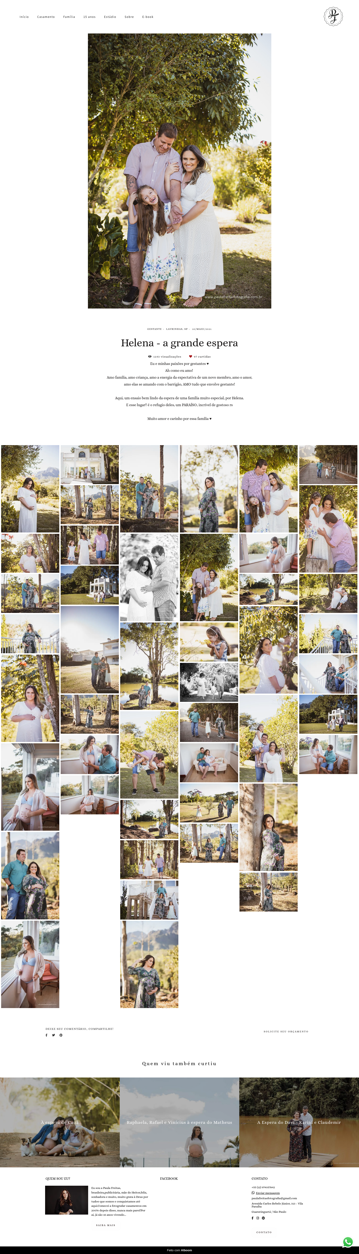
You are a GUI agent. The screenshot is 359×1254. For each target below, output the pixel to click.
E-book (148, 17)
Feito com (179, 1250)
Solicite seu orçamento (286, 1031)
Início (24, 17)
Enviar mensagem (268, 1192)
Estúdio (110, 17)
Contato (264, 1232)
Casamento (46, 17)
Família (69, 17)
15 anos (90, 17)
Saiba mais (106, 1225)
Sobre (129, 17)
